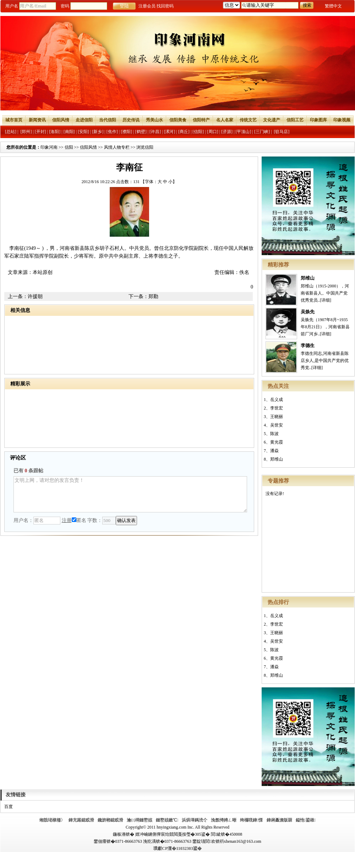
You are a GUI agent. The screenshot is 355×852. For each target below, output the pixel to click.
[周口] (212, 131)
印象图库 (318, 119)
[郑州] (26, 131)
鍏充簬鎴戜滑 (81, 820)
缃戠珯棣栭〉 (52, 820)
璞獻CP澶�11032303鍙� (177, 848)
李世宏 (276, 408)
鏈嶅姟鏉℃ (167, 820)
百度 (8, 806)
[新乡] (97, 131)
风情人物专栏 (117, 147)
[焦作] (112, 131)
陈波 (274, 433)
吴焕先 (308, 311)
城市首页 (13, 119)
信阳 (69, 147)
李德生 (308, 345)
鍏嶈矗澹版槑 (279, 820)
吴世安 (276, 425)
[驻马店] (281, 131)
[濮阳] (126, 131)
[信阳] (198, 131)
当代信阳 (107, 119)
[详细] (325, 300)
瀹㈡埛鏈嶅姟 (139, 820)
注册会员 (146, 6)
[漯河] (169, 131)
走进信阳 (84, 119)
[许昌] (155, 131)
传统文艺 (248, 119)
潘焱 (274, 450)
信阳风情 (60, 119)
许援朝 (35, 296)
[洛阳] (54, 131)
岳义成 (276, 399)
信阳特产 (201, 119)
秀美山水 (154, 119)
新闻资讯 (37, 119)
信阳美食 (177, 119)
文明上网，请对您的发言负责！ (130, 494)
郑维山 (308, 278)
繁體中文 (333, 6)
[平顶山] (243, 131)
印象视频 (341, 119)
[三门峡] (262, 131)
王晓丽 (276, 416)
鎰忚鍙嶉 (306, 820)
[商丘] (184, 131)
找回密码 (165, 6)
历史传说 (131, 119)
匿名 (79, 520)
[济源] (227, 131)
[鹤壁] (141, 131)
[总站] (10, 131)
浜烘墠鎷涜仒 (194, 820)
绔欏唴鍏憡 (251, 820)
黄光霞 (276, 442)
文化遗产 (271, 119)
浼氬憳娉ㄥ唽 (223, 820)
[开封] (40, 131)
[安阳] (83, 131)
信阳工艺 (295, 119)
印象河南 (49, 147)
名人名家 (224, 119)
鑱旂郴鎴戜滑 (110, 820)
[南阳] (69, 131)
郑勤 (153, 296)
